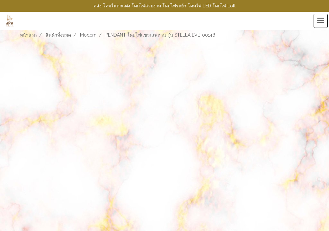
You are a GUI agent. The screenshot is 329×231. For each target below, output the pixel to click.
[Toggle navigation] (321, 21)
